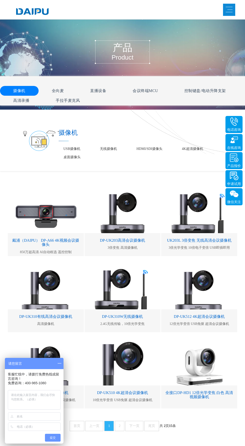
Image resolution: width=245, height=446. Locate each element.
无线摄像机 (108, 149)
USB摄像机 (72, 149)
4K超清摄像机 (192, 149)
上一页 (94, 426)
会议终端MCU (145, 91)
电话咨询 (234, 130)
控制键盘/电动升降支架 (205, 91)
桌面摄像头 (72, 157)
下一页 (134, 426)
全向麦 (58, 91)
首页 (77, 426)
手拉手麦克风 (68, 100)
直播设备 (98, 91)
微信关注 (234, 202)
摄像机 (19, 91)
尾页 (151, 426)
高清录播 (21, 100)
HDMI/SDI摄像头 (149, 149)
